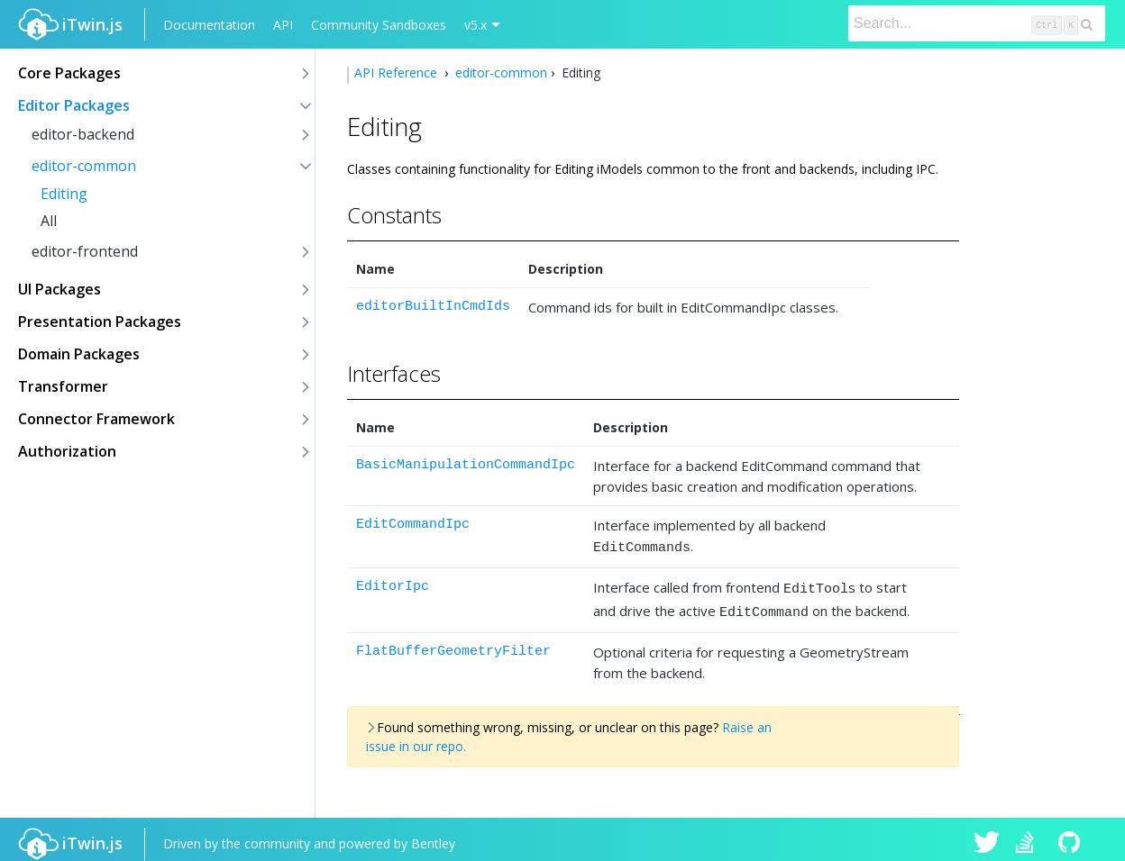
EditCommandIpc (413, 524)
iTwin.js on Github (1071, 835)
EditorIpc (392, 584)
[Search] (976, 23)
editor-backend (83, 134)
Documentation (209, 24)
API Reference (397, 72)
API (283, 24)
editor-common (84, 166)
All (49, 221)
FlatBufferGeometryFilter (453, 643)
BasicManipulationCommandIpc (465, 465)
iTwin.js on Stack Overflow (1029, 835)
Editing (64, 194)
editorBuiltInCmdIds (433, 306)
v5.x (475, 24)
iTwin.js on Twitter (987, 835)
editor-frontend (85, 251)
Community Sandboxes (378, 24)
